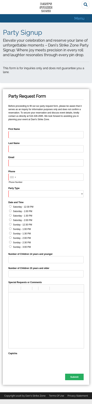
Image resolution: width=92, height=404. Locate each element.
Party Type (13, 188)
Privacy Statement (78, 395)
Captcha (12, 353)
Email (11, 157)
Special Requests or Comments (25, 282)
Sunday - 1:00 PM (22, 229)
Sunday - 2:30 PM (22, 242)
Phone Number (15, 182)
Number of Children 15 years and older (28, 268)
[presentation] (36, 362)
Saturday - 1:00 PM (22, 211)
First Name (14, 129)
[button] (12, 288)
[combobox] (13, 177)
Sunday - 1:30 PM (22, 233)
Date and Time (16, 202)
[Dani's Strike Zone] (46, 7)
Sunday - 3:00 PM (22, 247)
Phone (11, 171)
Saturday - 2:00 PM (22, 220)
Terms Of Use (56, 395)
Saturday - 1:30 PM (22, 215)
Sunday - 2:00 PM (22, 238)
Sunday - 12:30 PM (22, 224)
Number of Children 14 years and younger (30, 254)
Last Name (14, 143)
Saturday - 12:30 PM (23, 207)
